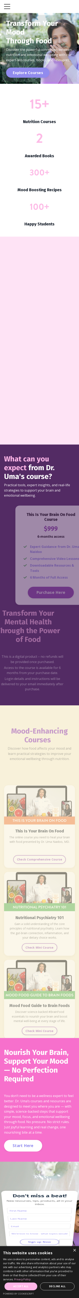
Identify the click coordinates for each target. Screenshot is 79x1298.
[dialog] (39, 1272)
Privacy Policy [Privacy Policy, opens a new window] (22, 1279)
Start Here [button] (23, 1145)
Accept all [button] (21, 1286)
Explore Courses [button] (28, 72)
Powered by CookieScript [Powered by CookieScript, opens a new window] (18, 1293)
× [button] (74, 1250)
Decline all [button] (57, 1286)
